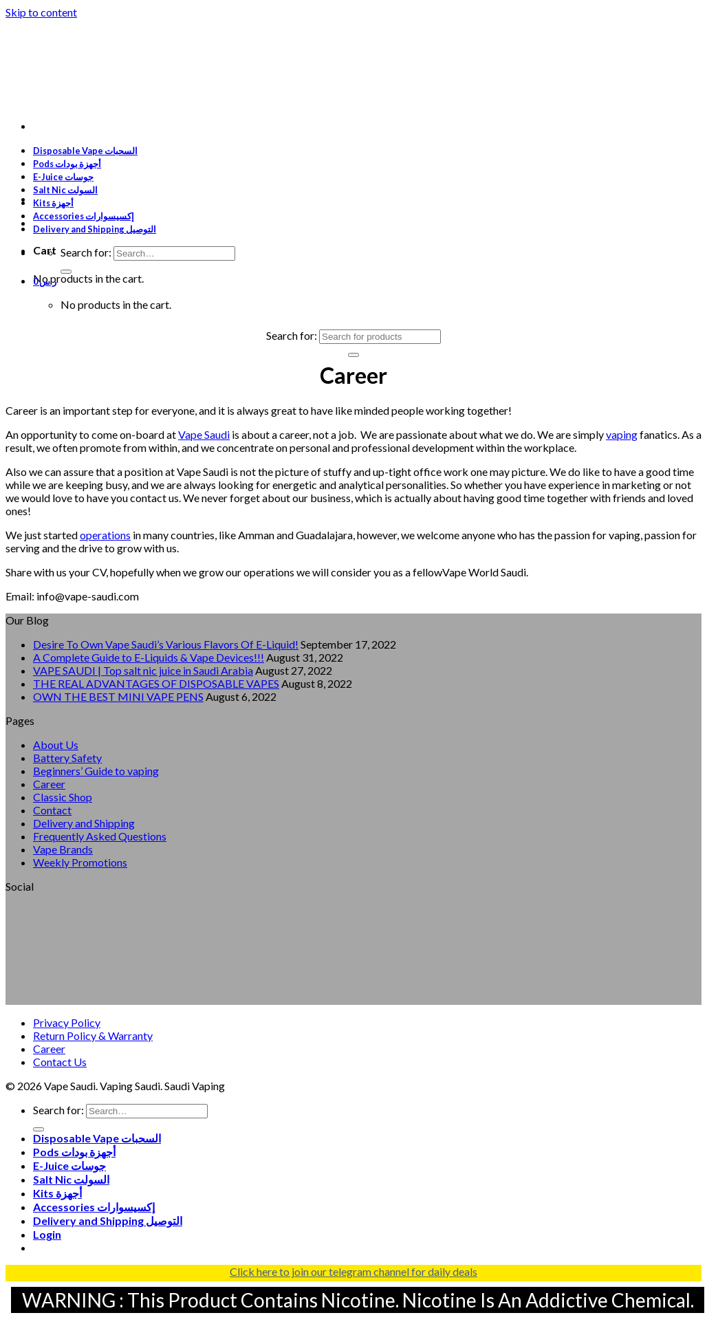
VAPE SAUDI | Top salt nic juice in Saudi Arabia (143, 670)
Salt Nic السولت (65, 189)
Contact (52, 809)
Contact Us (60, 1061)
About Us (55, 744)
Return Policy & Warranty (93, 1035)
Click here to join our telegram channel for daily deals (353, 1271)
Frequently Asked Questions (99, 836)
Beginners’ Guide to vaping (96, 770)
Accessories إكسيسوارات (83, 215)
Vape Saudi (204, 434)
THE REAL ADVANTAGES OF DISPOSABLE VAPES (156, 683)
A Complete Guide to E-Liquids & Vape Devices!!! (148, 657)
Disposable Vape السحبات (85, 150)
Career (49, 783)
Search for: (86, 252)
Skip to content (41, 12)
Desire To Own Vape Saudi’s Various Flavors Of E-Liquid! (165, 644)
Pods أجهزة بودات (67, 163)
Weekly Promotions (80, 862)
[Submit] (66, 272)
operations (105, 534)
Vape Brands (63, 849)
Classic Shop (62, 796)
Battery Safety (67, 757)
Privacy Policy (66, 1022)
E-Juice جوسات (63, 176)
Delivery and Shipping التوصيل (94, 229)
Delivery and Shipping (84, 822)
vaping (622, 434)
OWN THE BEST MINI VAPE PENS (118, 696)
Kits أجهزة (53, 202)
